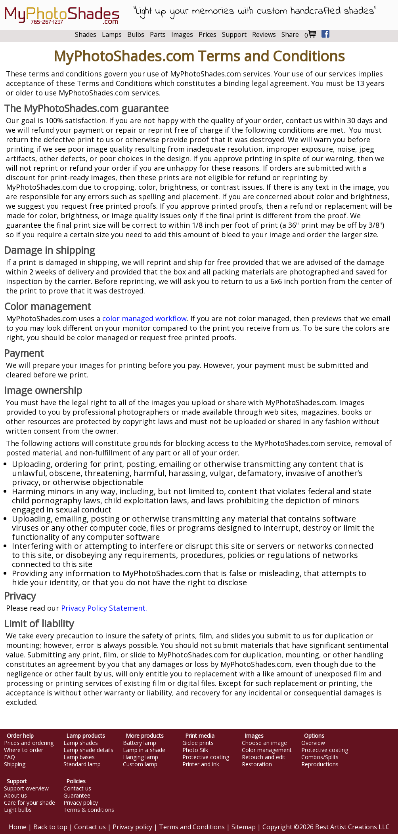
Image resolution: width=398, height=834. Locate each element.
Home (18, 827)
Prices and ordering (29, 743)
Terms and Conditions (192, 827)
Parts (158, 34)
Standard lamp (82, 764)
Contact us (77, 788)
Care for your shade (29, 803)
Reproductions (320, 764)
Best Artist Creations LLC (352, 827)
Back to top (50, 827)
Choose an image (264, 743)
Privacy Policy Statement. (104, 608)
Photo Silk (195, 750)
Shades (85, 34)
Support (234, 34)
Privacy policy (80, 803)
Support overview (26, 788)
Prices (207, 34)
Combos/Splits (320, 757)
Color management (267, 750)
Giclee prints (198, 743)
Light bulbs (18, 810)
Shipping (14, 764)
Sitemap (244, 827)
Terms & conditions (88, 810)
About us (15, 795)
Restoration (257, 764)
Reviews (264, 34)
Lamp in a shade (144, 750)
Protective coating (205, 757)
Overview (313, 743)
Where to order (23, 750)
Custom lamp (140, 764)
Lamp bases (79, 757)
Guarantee (76, 795)
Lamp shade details (88, 750)
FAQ (9, 757)
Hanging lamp (140, 757)
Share (290, 34)
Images (182, 34)
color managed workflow (144, 318)
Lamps (112, 34)
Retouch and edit (263, 757)
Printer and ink (200, 764)
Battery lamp (139, 743)
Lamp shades (80, 743)
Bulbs (135, 34)
